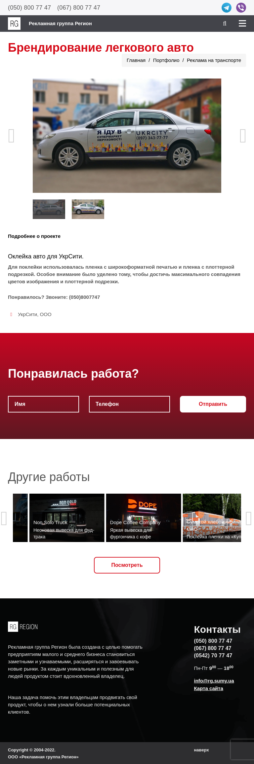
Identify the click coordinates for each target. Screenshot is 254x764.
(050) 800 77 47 (29, 7)
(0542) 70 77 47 (213, 655)
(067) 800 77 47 (78, 7)
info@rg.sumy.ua (214, 680)
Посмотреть (127, 565)
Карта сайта (208, 688)
